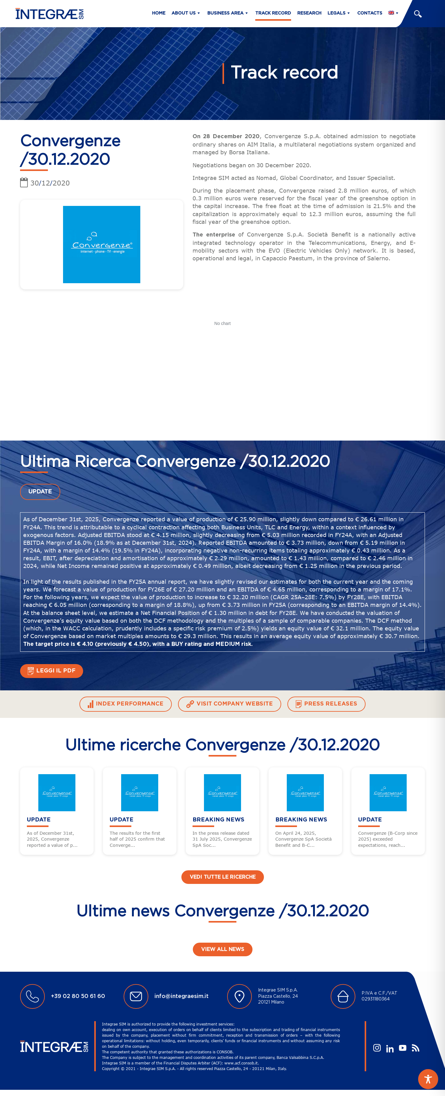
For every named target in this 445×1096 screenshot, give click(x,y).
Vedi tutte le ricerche (223, 877)
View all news (222, 949)
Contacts (369, 13)
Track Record (273, 13)
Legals (336, 13)
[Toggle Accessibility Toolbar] (428, 1079)
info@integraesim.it (182, 996)
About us (184, 13)
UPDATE (40, 492)
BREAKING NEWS (218, 819)
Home (158, 13)
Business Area (225, 13)
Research (309, 13)
